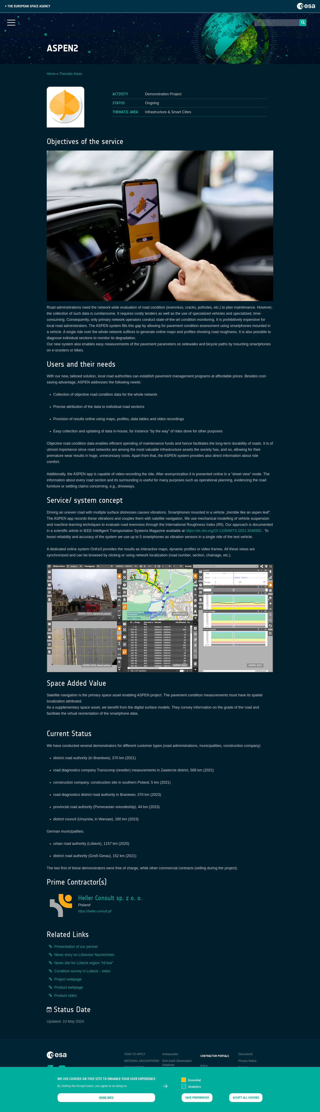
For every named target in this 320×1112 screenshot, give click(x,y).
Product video (65, 995)
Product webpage (68, 987)
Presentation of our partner (76, 947)
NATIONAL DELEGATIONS (141, 1060)
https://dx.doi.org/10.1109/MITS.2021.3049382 (223, 531)
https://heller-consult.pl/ (95, 911)
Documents (245, 1054)
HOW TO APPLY (135, 1054)
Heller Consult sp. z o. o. (110, 898)
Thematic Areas (70, 73)
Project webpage (68, 979)
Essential (194, 1080)
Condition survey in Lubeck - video (82, 971)
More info (106, 1098)
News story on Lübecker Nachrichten (84, 955)
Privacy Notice (247, 1060)
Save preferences (197, 1098)
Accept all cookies (246, 1098)
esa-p (204, 1065)
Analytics (194, 1087)
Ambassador (170, 1054)
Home (51, 73)
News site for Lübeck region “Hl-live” (83, 963)
